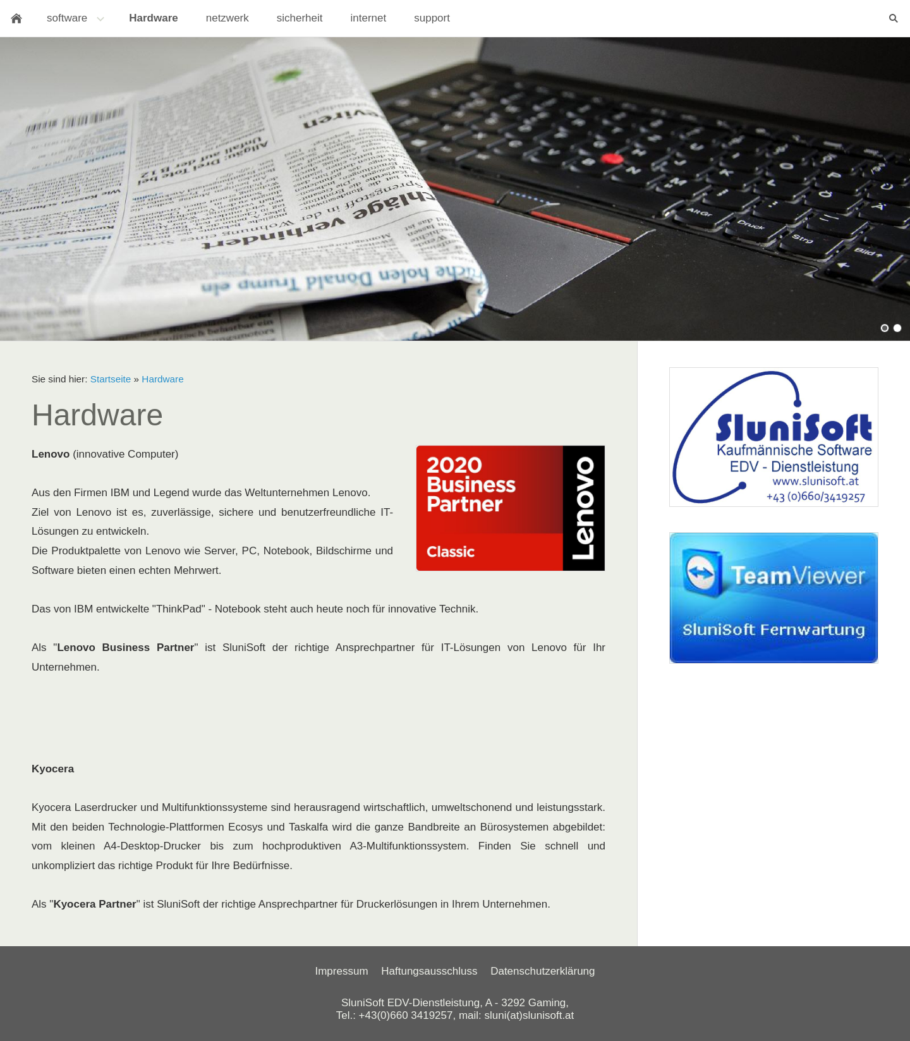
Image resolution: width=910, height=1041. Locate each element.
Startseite (110, 379)
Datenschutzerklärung (542, 971)
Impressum (341, 971)
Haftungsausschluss (429, 971)
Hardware (162, 379)
